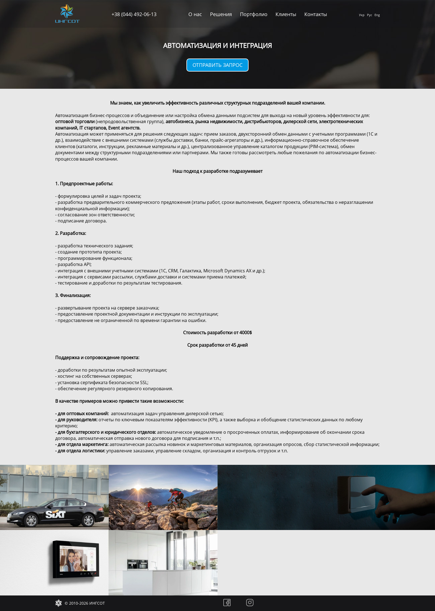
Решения (221, 14)
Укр (362, 15)
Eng (377, 15)
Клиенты (285, 14)
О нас (195, 14)
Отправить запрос (217, 65)
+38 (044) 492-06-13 (134, 14)
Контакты (315, 14)
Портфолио (253, 14)
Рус (369, 15)
